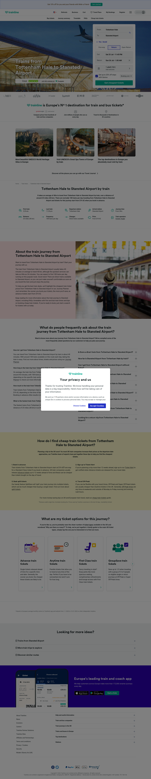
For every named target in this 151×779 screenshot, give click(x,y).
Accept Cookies (97, 406)
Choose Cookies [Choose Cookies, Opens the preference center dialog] (79, 406)
